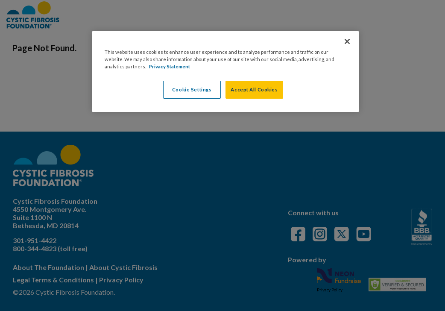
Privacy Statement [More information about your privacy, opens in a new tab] (169, 66)
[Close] (347, 41)
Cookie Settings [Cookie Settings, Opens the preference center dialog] (192, 89)
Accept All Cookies (254, 89)
